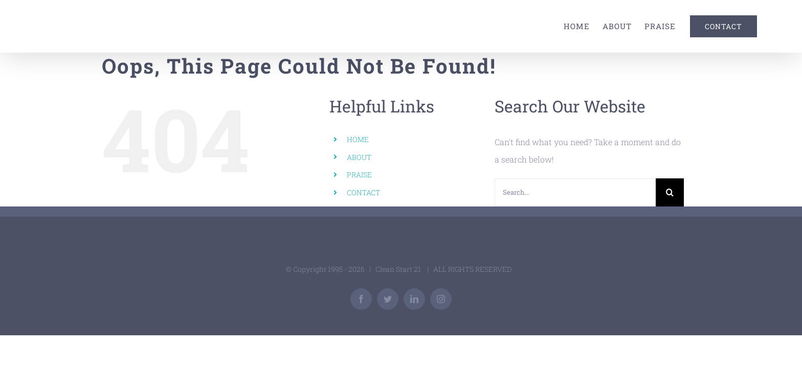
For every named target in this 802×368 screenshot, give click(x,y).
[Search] (670, 192)
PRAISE (359, 174)
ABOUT (359, 157)
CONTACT (363, 192)
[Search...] (575, 192)
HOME (358, 139)
